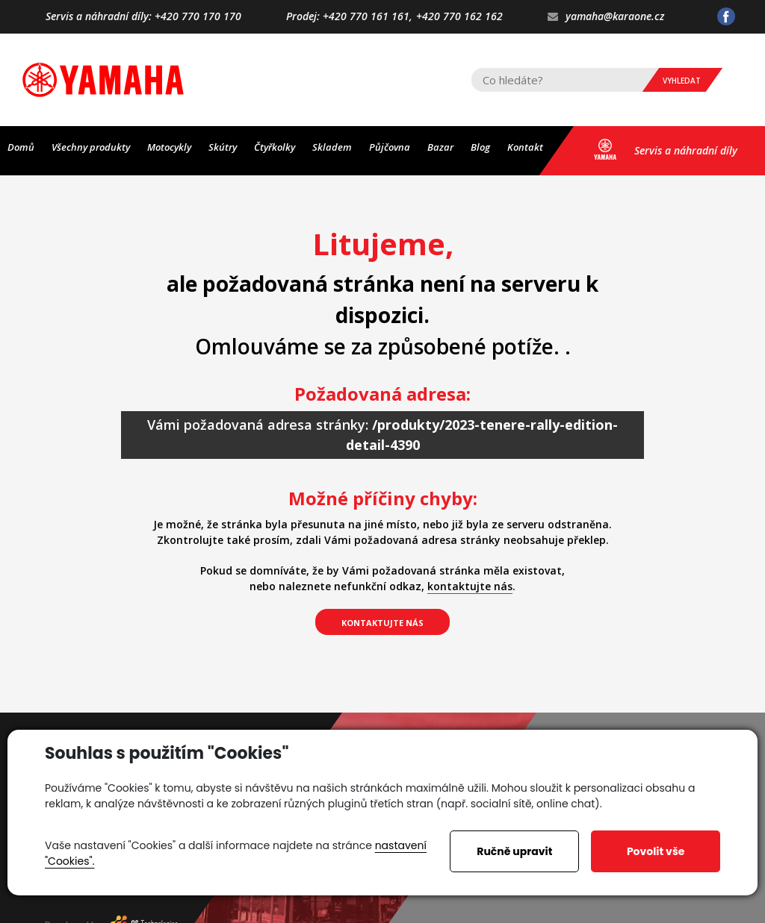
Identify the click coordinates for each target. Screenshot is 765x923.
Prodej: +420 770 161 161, (349, 16)
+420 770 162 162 (459, 16)
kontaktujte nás (469, 586)
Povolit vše (655, 851)
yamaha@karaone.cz (606, 16)
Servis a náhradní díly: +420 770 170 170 (143, 16)
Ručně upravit (514, 851)
